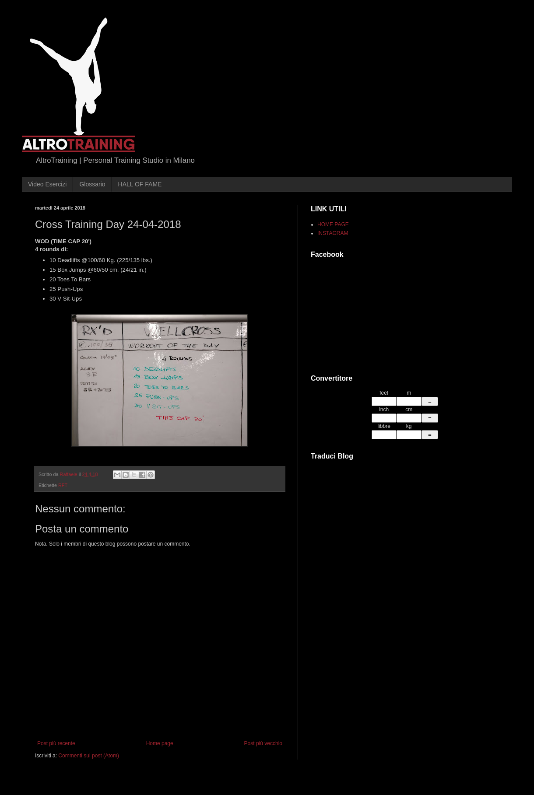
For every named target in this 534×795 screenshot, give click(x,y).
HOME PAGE (333, 224)
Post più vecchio (263, 743)
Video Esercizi (47, 184)
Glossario (92, 184)
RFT (62, 485)
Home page (159, 743)
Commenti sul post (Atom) (88, 756)
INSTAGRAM (332, 233)
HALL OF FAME (140, 184)
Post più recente (56, 743)
